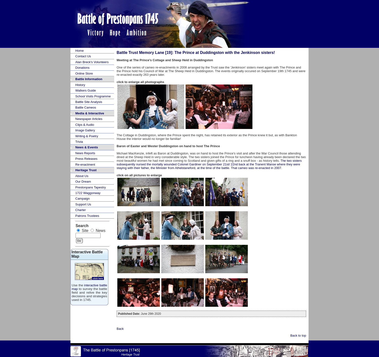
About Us (81, 176)
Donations (82, 67)
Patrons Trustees (87, 216)
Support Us (83, 204)
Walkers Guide (85, 90)
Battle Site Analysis (88, 102)
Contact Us (83, 56)
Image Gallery (85, 130)
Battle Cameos (85, 107)
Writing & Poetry (86, 136)
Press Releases (86, 159)
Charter (80, 210)
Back (120, 329)
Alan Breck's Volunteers (92, 62)
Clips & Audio (84, 125)
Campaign (82, 198)
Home (79, 50)
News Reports (85, 153)
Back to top (298, 335)
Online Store (84, 73)
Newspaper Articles (88, 119)
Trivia (79, 142)
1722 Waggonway (88, 193)
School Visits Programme (93, 96)
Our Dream (83, 181)
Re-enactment (85, 164)
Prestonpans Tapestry (90, 187)
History (80, 85)
